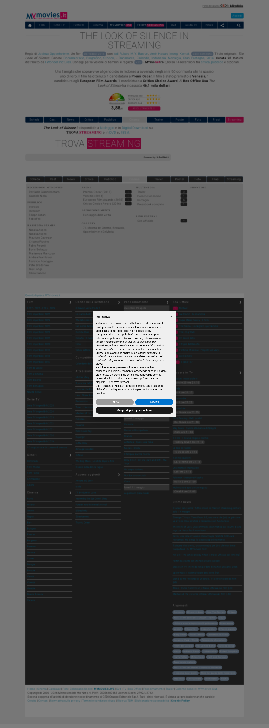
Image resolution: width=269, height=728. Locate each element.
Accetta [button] (154, 402)
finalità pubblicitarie (134, 352)
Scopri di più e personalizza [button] (134, 410)
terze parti (153, 334)
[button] (171, 317)
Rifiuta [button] (115, 402)
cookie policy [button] (143, 330)
